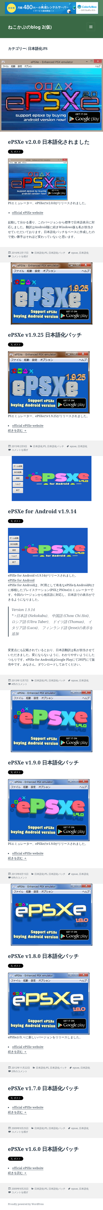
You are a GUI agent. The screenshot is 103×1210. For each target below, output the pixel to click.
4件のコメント (19, 684)
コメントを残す (20, 256)
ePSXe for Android (21, 580)
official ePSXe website (27, 213)
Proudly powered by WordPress (26, 1204)
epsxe (74, 252)
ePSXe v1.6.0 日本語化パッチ (43, 1149)
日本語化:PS (40, 252)
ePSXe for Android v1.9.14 (42, 511)
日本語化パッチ (57, 252)
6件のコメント (19, 877)
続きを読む (17, 430)
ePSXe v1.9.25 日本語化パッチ (45, 334)
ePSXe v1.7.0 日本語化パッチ (43, 1088)
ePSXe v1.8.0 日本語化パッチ (43, 956)
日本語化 (84, 252)
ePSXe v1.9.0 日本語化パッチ (43, 762)
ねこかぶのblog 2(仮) (30, 27)
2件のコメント (19, 1071)
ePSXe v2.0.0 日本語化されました (49, 141)
